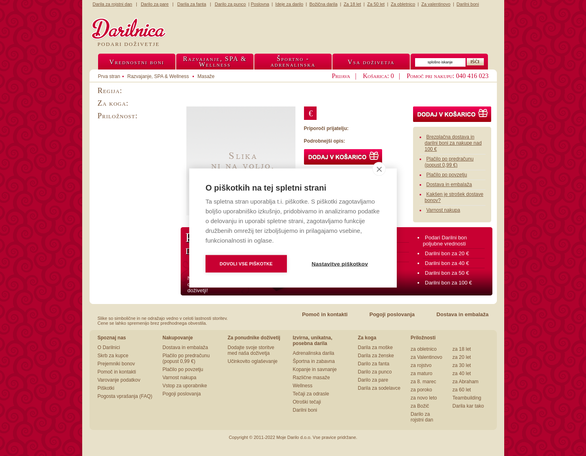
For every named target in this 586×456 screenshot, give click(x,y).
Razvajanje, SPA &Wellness (215, 61)
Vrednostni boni (136, 62)
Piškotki (106, 388)
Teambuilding (467, 398)
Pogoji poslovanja (392, 314)
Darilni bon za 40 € (447, 263)
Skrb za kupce (113, 355)
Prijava (341, 75)
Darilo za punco (374, 372)
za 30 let (462, 365)
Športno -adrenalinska (293, 61)
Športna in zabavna (314, 361)
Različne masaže (311, 377)
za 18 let (462, 349)
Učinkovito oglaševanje (252, 361)
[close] (379, 169)
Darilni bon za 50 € (447, 273)
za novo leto (424, 398)
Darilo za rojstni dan (422, 417)
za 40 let (462, 373)
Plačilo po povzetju (446, 175)
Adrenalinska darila (313, 353)
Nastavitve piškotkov (340, 264)
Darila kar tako (468, 406)
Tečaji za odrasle (311, 394)
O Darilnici (109, 347)
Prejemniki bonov (116, 364)
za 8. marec (423, 381)
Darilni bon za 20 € (447, 253)
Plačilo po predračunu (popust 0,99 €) (449, 162)
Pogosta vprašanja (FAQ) (125, 396)
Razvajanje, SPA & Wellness (158, 76)
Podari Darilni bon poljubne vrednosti (445, 241)
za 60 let (462, 390)
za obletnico (424, 349)
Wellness (302, 386)
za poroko (421, 390)
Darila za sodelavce (379, 388)
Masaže (205, 76)
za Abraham (466, 381)
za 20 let (462, 357)
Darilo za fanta (373, 364)
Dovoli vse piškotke (246, 263)
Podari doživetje (129, 44)
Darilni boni (305, 410)
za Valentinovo (426, 357)
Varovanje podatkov (119, 380)
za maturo (421, 373)
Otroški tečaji (307, 402)
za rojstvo (421, 365)
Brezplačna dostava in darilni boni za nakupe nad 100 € (453, 143)
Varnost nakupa (443, 210)
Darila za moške (375, 347)
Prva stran (109, 76)
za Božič (420, 406)
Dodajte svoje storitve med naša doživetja (250, 350)
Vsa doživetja (371, 62)
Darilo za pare (373, 380)
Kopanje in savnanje (315, 369)
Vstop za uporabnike (184, 386)
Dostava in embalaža (449, 184)
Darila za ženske (376, 355)
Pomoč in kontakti (325, 314)
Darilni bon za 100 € (448, 283)
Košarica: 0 (378, 75)
